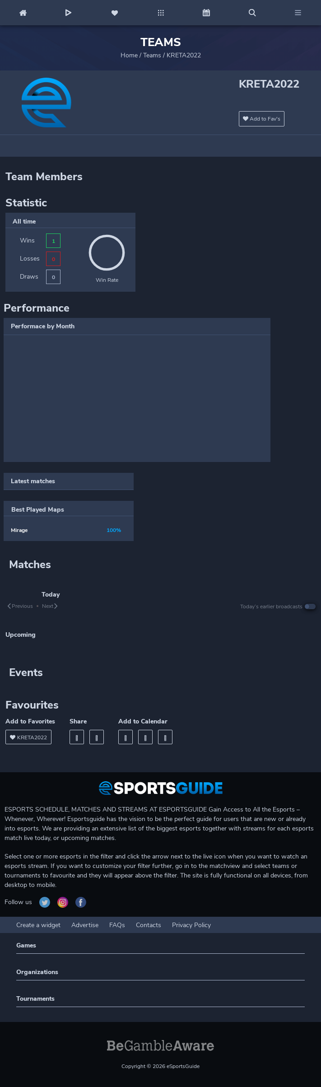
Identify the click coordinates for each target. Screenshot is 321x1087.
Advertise (84, 925)
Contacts (148, 925)
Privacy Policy (191, 925)
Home (129, 55)
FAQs (117, 925)
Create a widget (38, 925)
